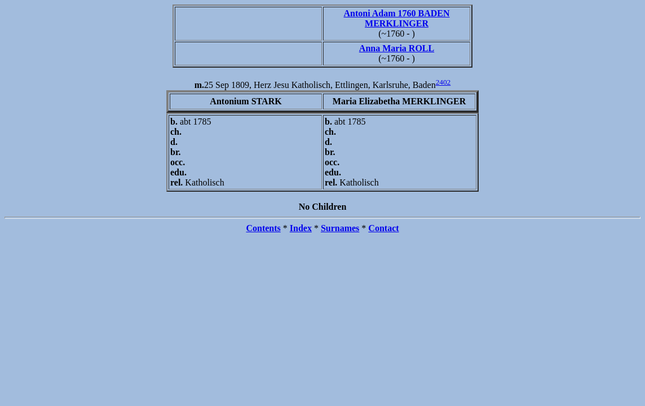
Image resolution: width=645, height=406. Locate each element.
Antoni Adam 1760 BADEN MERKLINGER (396, 18)
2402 (443, 82)
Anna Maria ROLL (396, 48)
